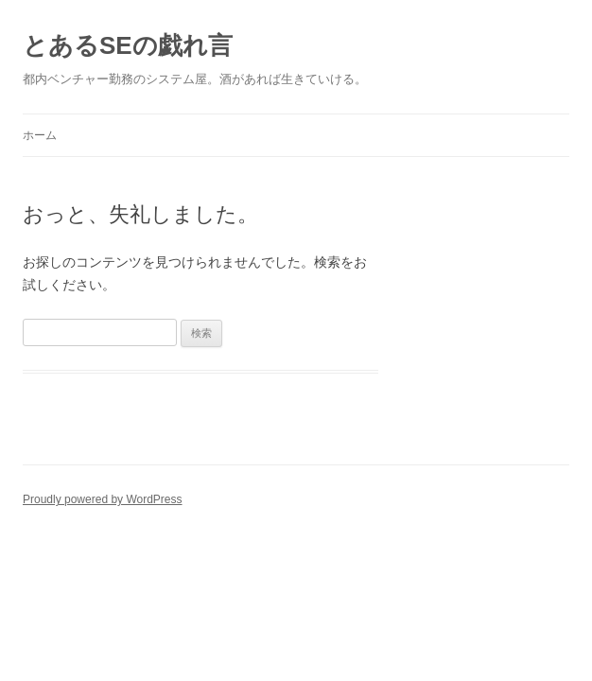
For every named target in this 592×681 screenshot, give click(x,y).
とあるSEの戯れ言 (128, 45)
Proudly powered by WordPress (103, 499)
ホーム (40, 135)
